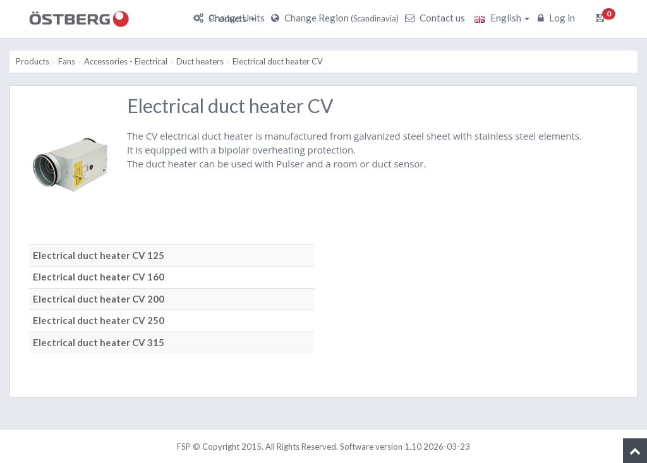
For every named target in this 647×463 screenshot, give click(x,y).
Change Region (336, 17)
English (502, 17)
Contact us (436, 17)
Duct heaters (200, 61)
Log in (558, 17)
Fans (66, 61)
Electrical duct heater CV (278, 61)
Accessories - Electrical (125, 61)
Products (232, 18)
